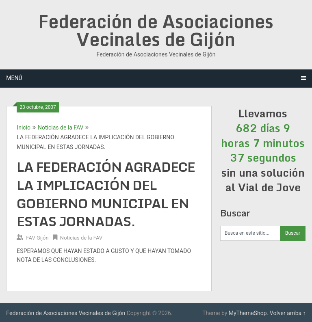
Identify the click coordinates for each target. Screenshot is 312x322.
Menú (14, 78)
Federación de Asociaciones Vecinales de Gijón (155, 30)
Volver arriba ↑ (288, 313)
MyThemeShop (248, 313)
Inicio (23, 127)
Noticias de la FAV (60, 127)
